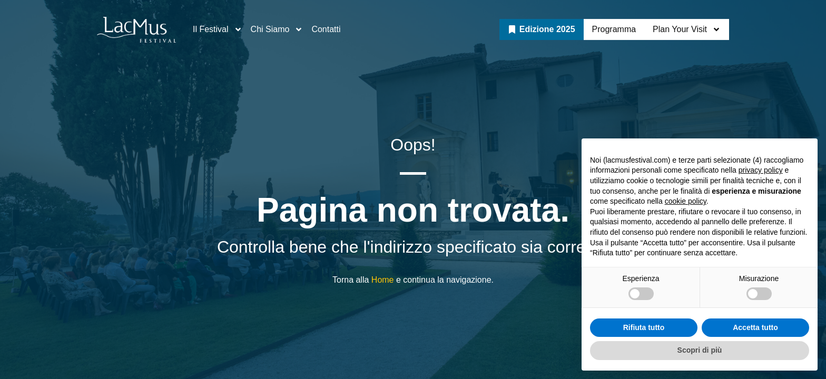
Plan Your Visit (687, 29)
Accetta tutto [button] (755, 327)
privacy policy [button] (761, 170)
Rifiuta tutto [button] (644, 327)
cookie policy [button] (685, 201)
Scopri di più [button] (699, 350)
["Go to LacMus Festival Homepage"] (136, 30)
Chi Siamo (277, 29)
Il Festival (217, 29)
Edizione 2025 (547, 29)
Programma (614, 29)
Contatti (325, 29)
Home (382, 279)
